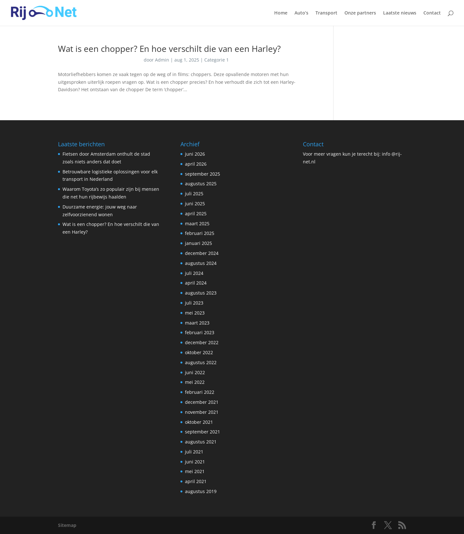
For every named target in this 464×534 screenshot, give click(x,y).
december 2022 (201, 342)
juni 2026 (195, 154)
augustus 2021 (201, 442)
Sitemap (67, 525)
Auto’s (301, 13)
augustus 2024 (201, 263)
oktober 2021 (199, 422)
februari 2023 (199, 332)
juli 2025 (194, 193)
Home (280, 13)
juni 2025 (195, 203)
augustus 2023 (201, 293)
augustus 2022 (201, 362)
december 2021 (201, 402)
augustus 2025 (201, 183)
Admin (162, 60)
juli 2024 (194, 273)
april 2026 (196, 164)
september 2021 (202, 432)
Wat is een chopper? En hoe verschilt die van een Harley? (169, 48)
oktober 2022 (199, 352)
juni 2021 (195, 462)
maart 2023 (197, 323)
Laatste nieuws (399, 13)
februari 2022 (199, 392)
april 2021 (196, 481)
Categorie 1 (216, 60)
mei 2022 (195, 382)
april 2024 (196, 283)
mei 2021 (195, 471)
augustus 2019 (201, 491)
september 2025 (202, 174)
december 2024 (201, 253)
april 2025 (196, 213)
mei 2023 (195, 313)
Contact (432, 13)
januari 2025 (198, 243)
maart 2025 (197, 223)
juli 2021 (194, 452)
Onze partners (360, 13)
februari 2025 (199, 233)
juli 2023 (194, 303)
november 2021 (201, 412)
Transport (326, 13)
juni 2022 (195, 372)
